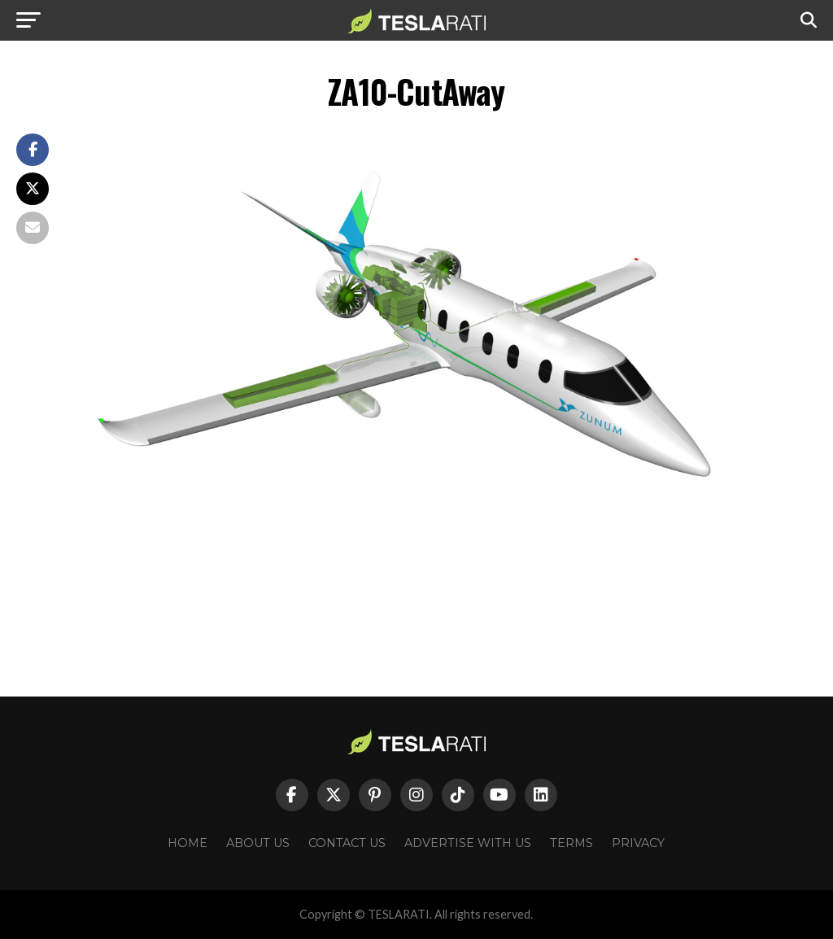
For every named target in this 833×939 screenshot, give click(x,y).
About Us (258, 843)
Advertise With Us (467, 843)
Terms (571, 843)
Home (187, 843)
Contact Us (347, 843)
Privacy (638, 843)
